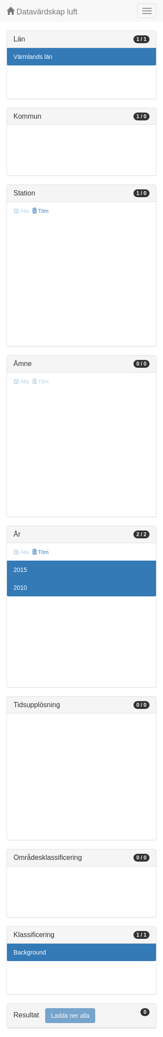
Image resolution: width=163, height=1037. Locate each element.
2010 (20, 587)
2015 (20, 569)
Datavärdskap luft (42, 11)
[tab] (81, 1016)
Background (29, 952)
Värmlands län (33, 56)
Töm (40, 211)
